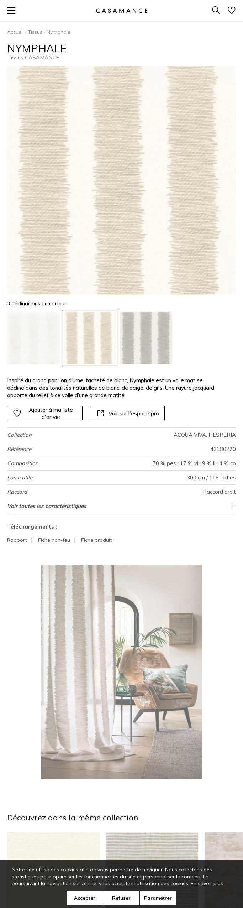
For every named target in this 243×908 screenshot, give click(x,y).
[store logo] (121, 10)
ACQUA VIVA (190, 434)
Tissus (35, 32)
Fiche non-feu (54, 540)
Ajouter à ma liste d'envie (43, 413)
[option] (33, 338)
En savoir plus (207, 883)
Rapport (17, 540)
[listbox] (121, 338)
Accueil (15, 32)
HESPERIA (222, 434)
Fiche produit (96, 540)
